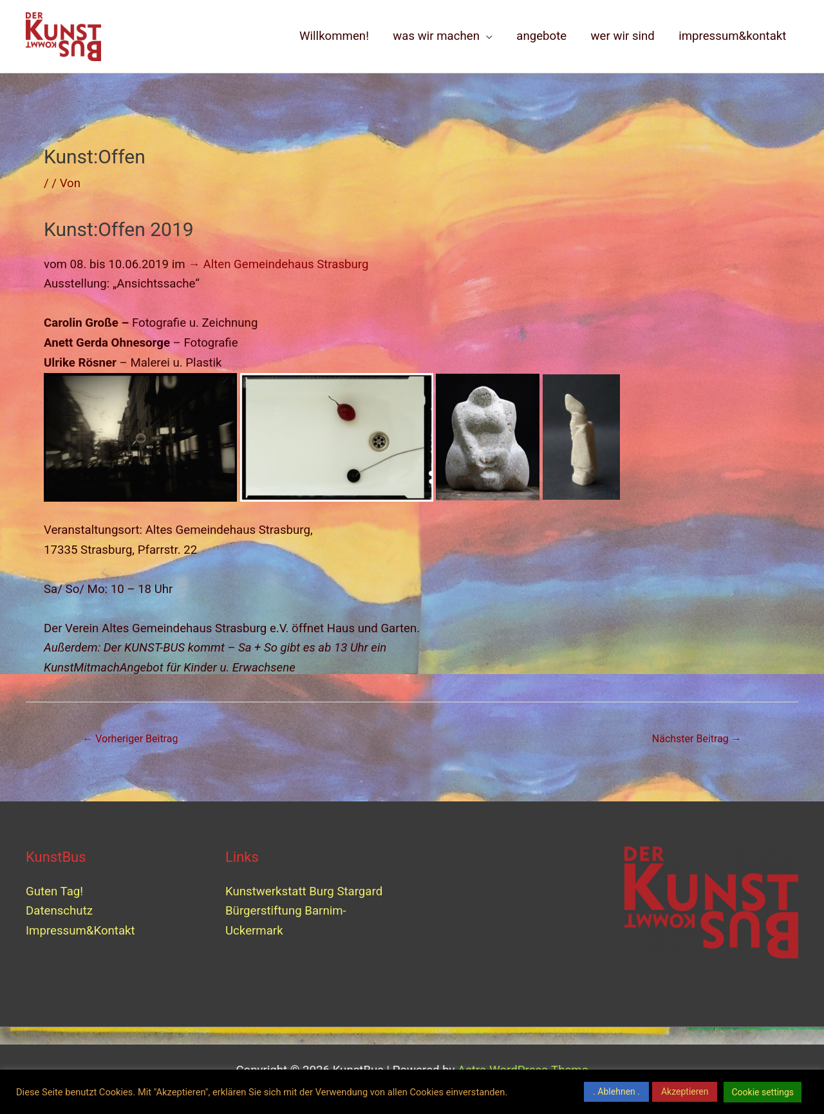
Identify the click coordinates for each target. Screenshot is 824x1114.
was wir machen (436, 36)
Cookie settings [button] (762, 1092)
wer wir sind (623, 36)
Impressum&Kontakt (80, 931)
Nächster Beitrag (697, 739)
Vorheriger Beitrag (130, 739)
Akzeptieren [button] (685, 1091)
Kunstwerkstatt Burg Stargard (305, 891)
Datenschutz (59, 911)
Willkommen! (334, 36)
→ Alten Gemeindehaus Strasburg (278, 264)
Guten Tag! (54, 891)
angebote (541, 36)
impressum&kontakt (732, 36)
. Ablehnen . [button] (616, 1091)
